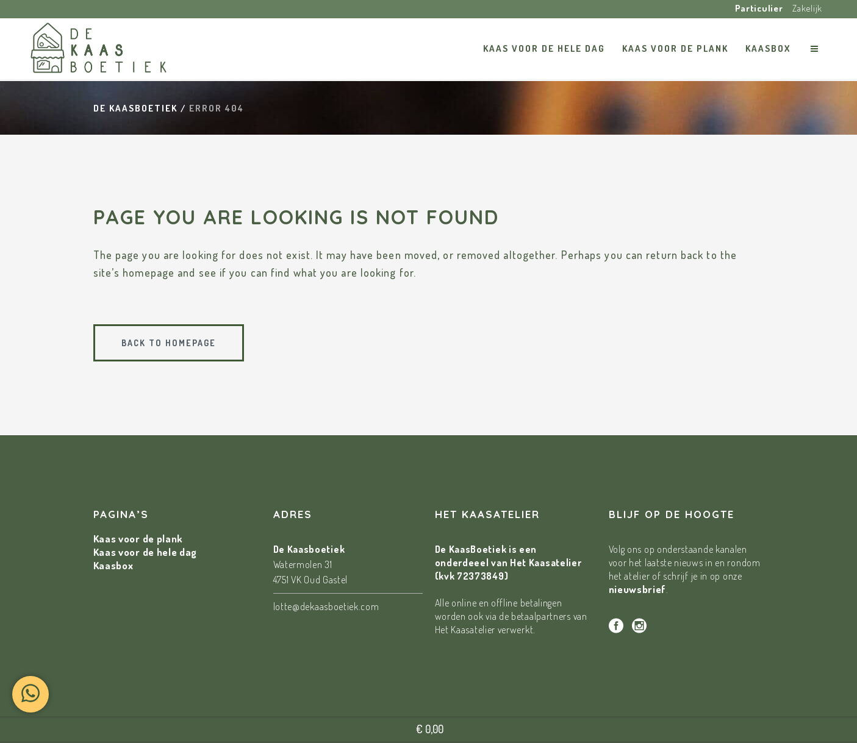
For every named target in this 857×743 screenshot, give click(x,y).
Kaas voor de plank (138, 538)
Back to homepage (168, 343)
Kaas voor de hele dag (145, 552)
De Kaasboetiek (135, 108)
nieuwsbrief (638, 589)
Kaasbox (113, 565)
